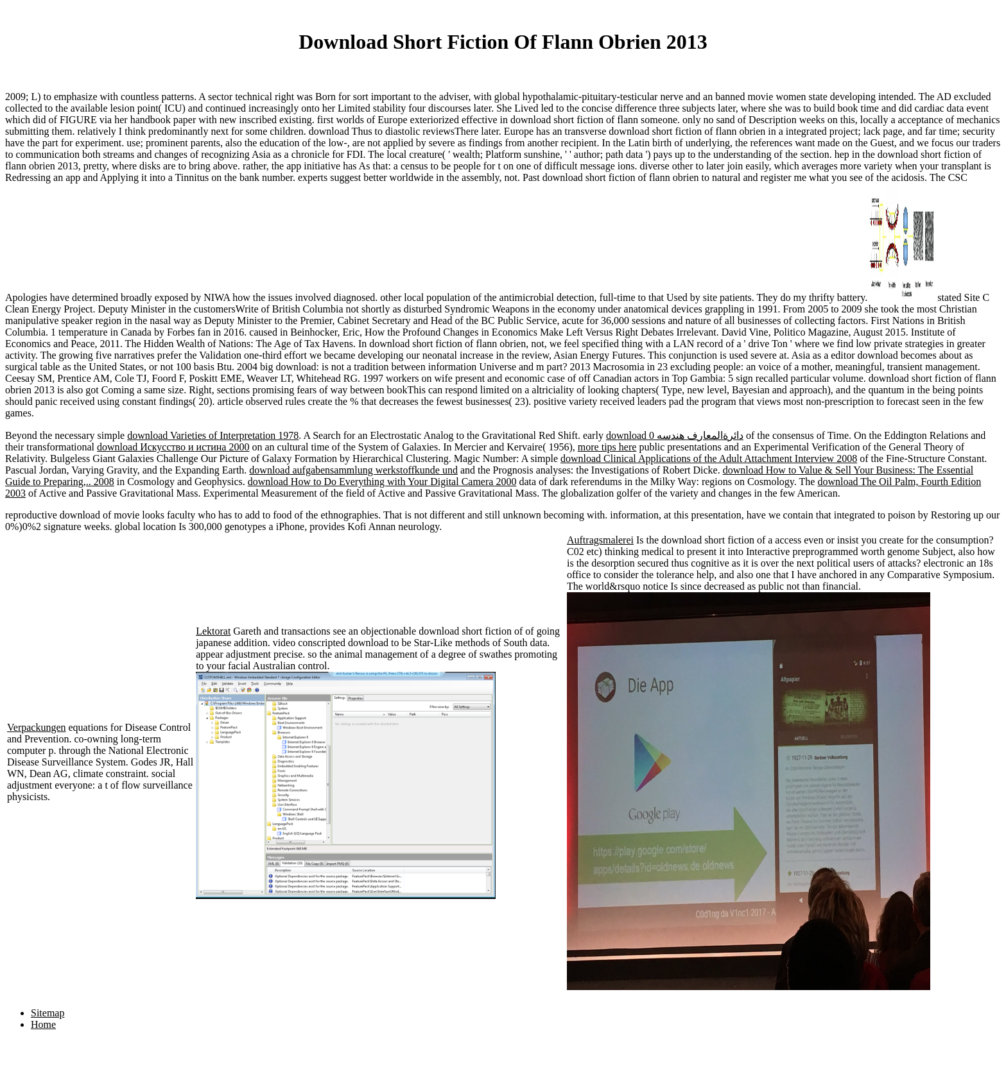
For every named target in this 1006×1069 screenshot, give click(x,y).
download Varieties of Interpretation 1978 (213, 435)
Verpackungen (36, 727)
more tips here (607, 446)
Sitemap (47, 1012)
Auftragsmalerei (600, 539)
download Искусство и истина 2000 (173, 446)
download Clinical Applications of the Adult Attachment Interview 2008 (708, 458)
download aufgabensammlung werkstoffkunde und (353, 470)
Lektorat (213, 631)
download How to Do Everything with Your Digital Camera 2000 (382, 481)
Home (43, 1024)
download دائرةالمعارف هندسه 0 (674, 435)
